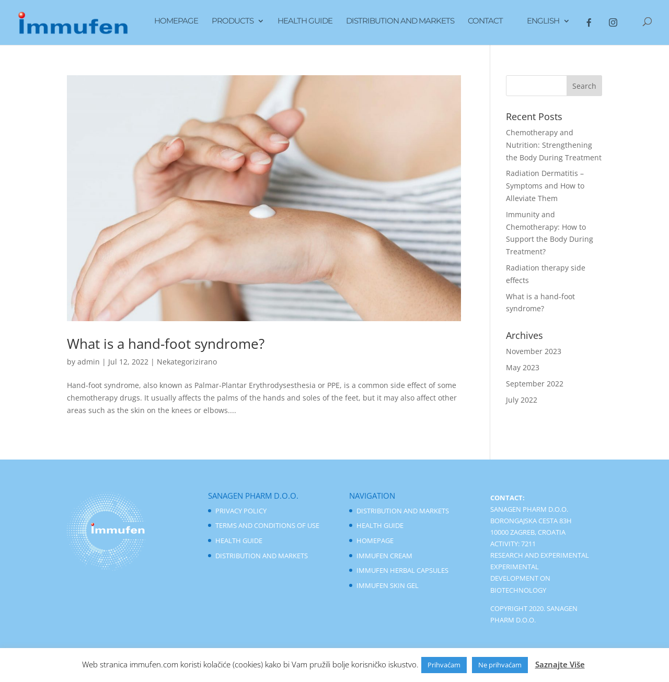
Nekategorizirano (187, 362)
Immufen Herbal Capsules (402, 570)
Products (232, 21)
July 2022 (521, 400)
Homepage (176, 21)
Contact (485, 21)
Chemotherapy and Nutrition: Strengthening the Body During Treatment (554, 144)
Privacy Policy (241, 510)
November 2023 (533, 351)
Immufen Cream (384, 555)
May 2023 (522, 367)
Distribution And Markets (400, 21)
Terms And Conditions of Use (267, 525)
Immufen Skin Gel (387, 585)
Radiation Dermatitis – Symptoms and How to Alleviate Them (545, 185)
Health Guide (305, 21)
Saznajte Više (560, 664)
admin (88, 362)
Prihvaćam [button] (444, 664)
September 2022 (534, 384)
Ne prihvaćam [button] (500, 664)
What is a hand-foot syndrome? (165, 343)
